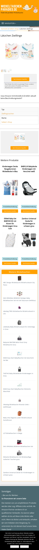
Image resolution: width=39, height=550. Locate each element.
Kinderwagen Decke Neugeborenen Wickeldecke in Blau (10, 169)
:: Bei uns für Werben (10, 495)
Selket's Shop (13, 29)
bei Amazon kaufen (20, 79)
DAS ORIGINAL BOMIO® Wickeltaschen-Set (18, 446)
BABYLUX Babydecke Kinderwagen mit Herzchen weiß (29, 169)
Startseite (4, 29)
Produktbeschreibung (10, 207)
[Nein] (36, 540)
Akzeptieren (14, 546)
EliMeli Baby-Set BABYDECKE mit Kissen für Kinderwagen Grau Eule (10, 223)
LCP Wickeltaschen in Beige (12, 433)
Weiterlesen (24, 546)
